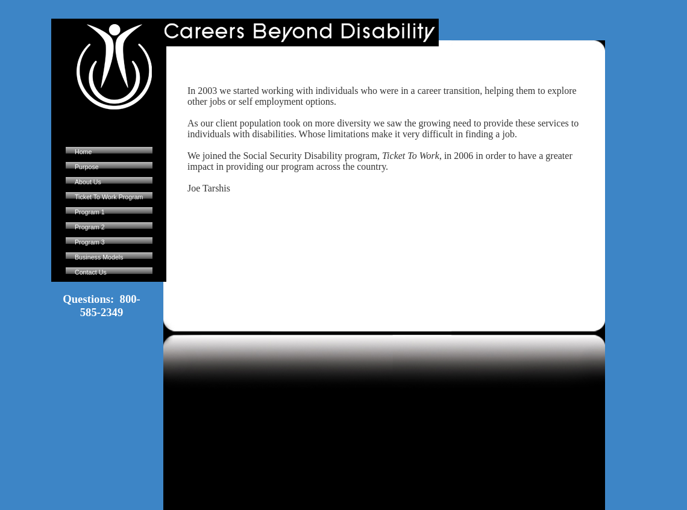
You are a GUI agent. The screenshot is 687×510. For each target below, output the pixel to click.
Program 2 (90, 227)
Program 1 (90, 212)
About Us (88, 181)
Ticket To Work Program (109, 197)
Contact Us (91, 272)
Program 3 (90, 242)
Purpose (87, 166)
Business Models (99, 257)
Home (83, 151)
